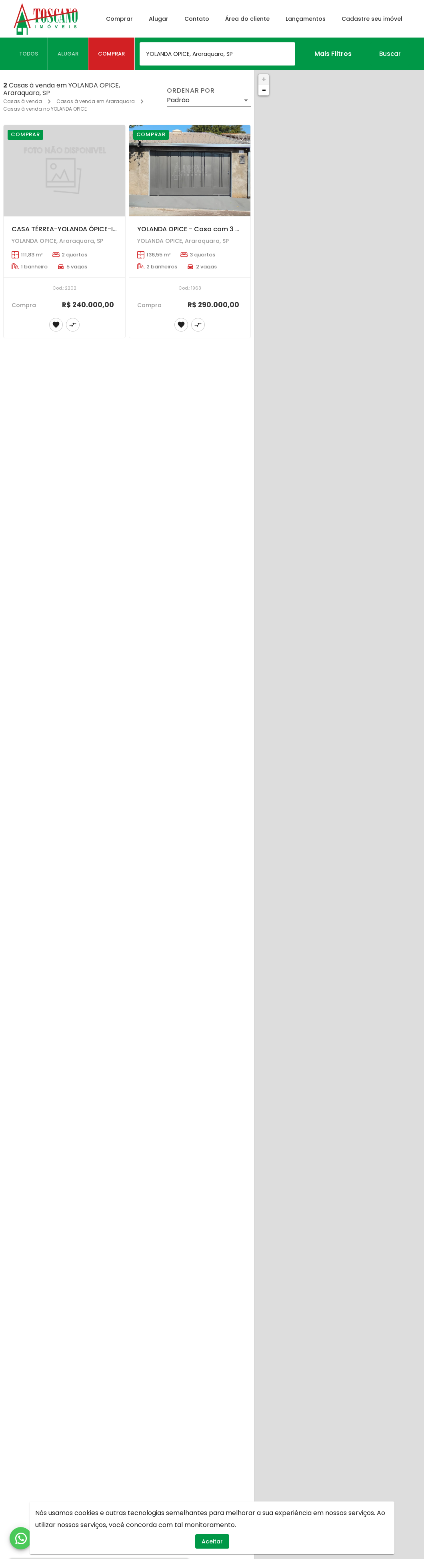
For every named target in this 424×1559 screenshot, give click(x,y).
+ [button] (264, 79)
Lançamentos (306, 19)
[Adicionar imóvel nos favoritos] (56, 325)
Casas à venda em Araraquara (95, 101)
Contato (196, 19)
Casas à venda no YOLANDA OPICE (45, 108)
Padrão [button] (178, 100)
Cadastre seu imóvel (372, 19)
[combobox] (217, 54)
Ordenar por (191, 90)
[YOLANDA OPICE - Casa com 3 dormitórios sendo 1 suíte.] (190, 170)
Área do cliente (247, 19)
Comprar (119, 19)
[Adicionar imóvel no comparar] (73, 325)
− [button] (264, 90)
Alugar (158, 19)
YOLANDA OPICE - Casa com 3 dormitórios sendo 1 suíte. (228, 229)
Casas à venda (22, 101)
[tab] (29, 54)
